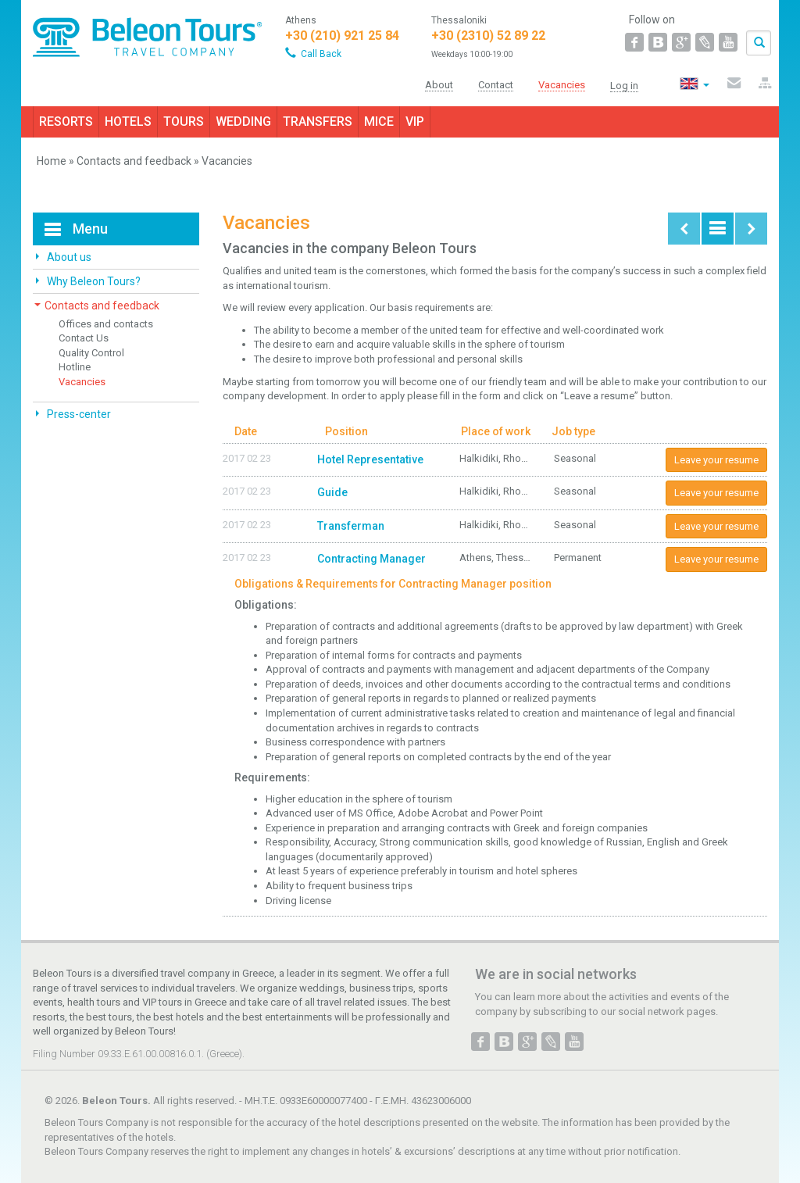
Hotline (75, 367)
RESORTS (66, 121)
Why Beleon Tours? (93, 281)
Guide (332, 492)
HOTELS (128, 121)
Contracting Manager (371, 558)
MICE (379, 121)
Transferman (350, 526)
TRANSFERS (317, 121)
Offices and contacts (106, 324)
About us (68, 257)
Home (51, 161)
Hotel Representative (370, 459)
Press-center (78, 414)
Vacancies (82, 382)
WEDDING (243, 121)
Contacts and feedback (134, 161)
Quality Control (91, 353)
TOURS (183, 121)
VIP (414, 121)
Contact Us (84, 338)
